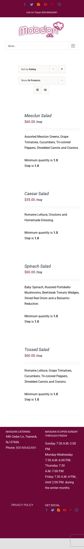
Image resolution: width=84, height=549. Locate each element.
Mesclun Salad (37, 115)
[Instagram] (76, 510)
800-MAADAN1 (26, 448)
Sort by (28, 69)
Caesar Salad (36, 193)
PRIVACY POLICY (22, 505)
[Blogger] (58, 510)
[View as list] (45, 90)
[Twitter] (52, 510)
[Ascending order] (62, 69)
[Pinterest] (70, 510)
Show (30, 80)
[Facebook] (46, 510)
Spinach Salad (37, 266)
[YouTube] (64, 510)
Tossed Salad (36, 349)
